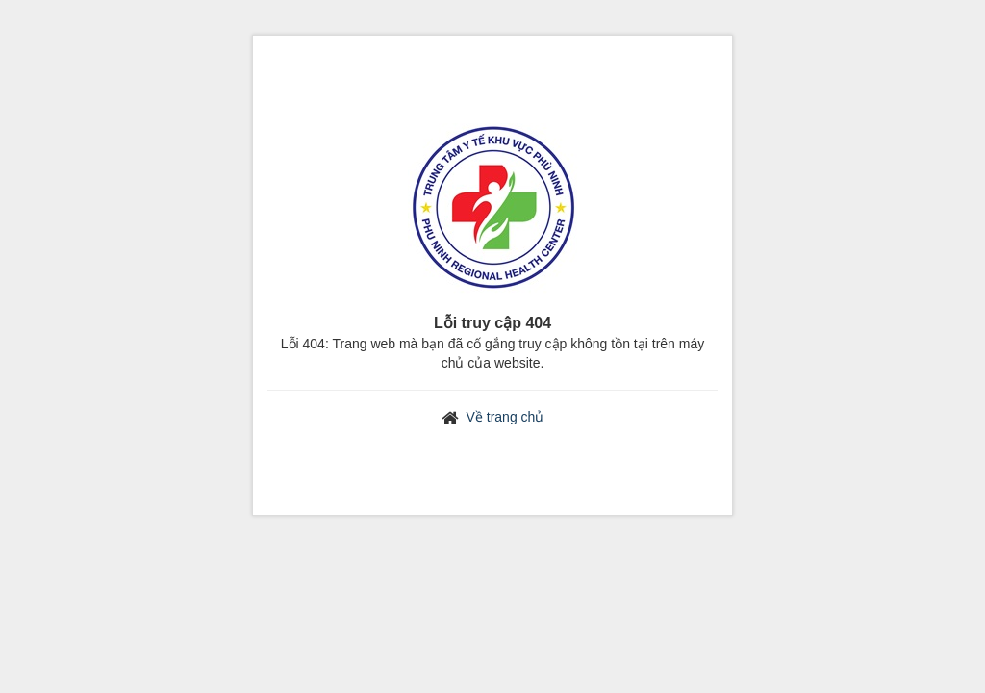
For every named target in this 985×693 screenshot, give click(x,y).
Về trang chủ (505, 416)
